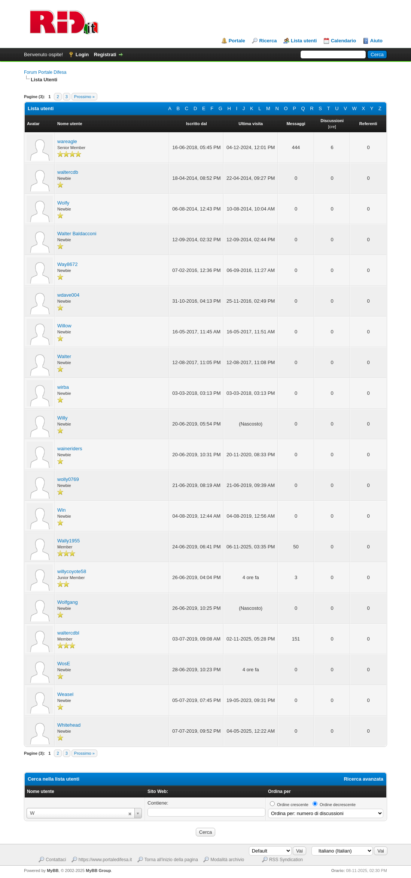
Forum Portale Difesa (45, 72)
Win (61, 510)
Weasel (65, 694)
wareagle (67, 141)
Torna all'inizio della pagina (171, 859)
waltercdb (67, 172)
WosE (63, 663)
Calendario (343, 40)
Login (82, 54)
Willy (62, 418)
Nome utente (40, 791)
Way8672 (67, 264)
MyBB (52, 870)
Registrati (105, 54)
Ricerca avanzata (363, 779)
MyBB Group (98, 870)
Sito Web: (157, 791)
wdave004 (68, 295)
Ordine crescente (292, 804)
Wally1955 (68, 541)
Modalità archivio (227, 859)
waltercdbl (68, 633)
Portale (237, 40)
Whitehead (68, 725)
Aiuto (376, 40)
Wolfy (63, 203)
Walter (64, 356)
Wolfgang (67, 602)
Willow (64, 326)
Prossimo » (84, 96)
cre (332, 126)
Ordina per (279, 791)
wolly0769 (68, 479)
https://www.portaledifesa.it (105, 859)
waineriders (69, 448)
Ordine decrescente (338, 804)
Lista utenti (304, 40)
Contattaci (56, 859)
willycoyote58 (71, 571)
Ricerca (268, 40)
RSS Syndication (286, 859)
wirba (63, 387)
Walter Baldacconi (76, 233)
